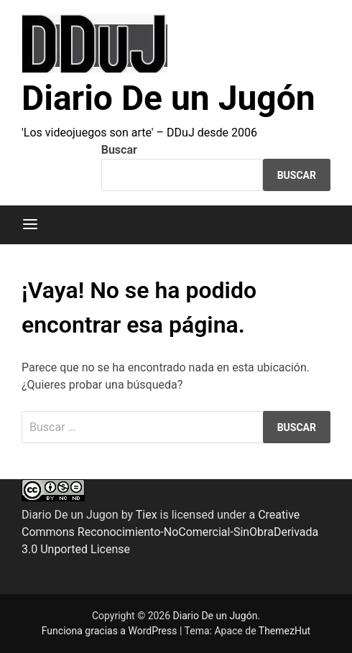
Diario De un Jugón (168, 98)
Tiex (146, 515)
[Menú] (30, 224)
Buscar (119, 150)
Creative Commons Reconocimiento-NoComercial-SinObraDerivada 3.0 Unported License (170, 532)
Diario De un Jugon (70, 515)
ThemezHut (284, 630)
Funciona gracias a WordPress (111, 630)
